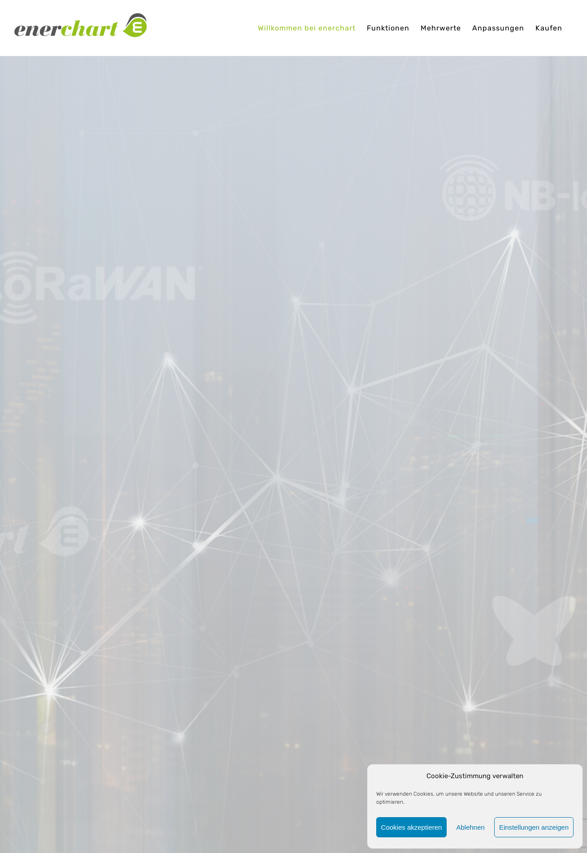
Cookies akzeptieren (411, 827)
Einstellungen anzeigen (534, 827)
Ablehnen (470, 827)
